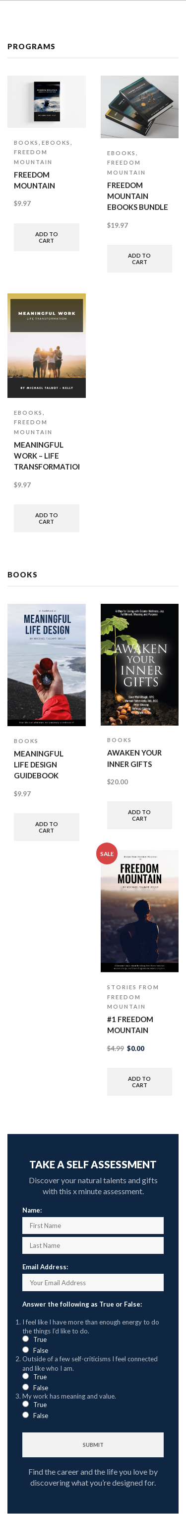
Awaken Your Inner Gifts (134, 758)
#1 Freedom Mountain (130, 1025)
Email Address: (45, 1267)
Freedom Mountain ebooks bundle (137, 196)
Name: (32, 1210)
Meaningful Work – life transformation (46, 455)
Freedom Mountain (34, 180)
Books (26, 142)
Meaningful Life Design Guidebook (38, 764)
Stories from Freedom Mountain (133, 997)
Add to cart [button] (46, 237)
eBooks (56, 142)
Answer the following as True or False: (82, 1304)
